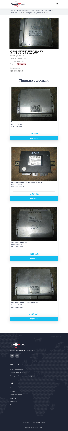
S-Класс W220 (46, 11)
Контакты (13, 405)
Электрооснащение (16, 13)
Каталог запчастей (23, 11)
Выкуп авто (13, 401)
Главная (12, 11)
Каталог (12, 391)
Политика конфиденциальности (34, 427)
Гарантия (13, 398)
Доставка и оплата (16, 395)
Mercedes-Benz (35, 11)
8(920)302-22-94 (21, 372)
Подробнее (34, 138)
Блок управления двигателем (34, 13)
